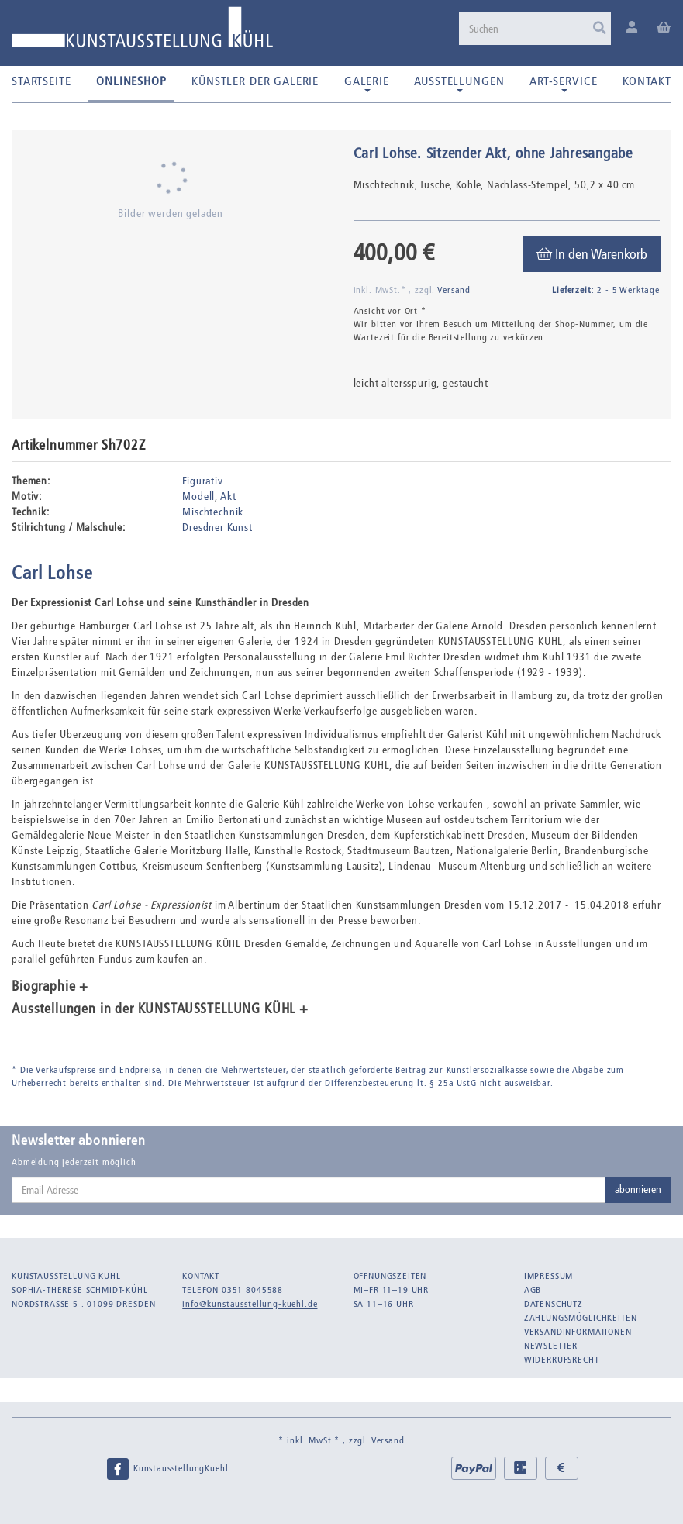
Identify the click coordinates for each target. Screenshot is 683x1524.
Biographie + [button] (50, 987)
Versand (454, 289)
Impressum (549, 1276)
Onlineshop (131, 81)
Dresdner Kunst (217, 527)
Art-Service (563, 83)
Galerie (366, 83)
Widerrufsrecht (561, 1359)
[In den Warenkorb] (592, 254)
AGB (533, 1290)
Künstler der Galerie (255, 81)
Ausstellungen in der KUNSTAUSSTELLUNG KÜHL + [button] (160, 1009)
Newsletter (551, 1345)
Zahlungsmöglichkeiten (580, 1317)
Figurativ (202, 481)
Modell (198, 496)
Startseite (41, 81)
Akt (228, 496)
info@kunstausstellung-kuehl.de (249, 1303)
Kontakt (647, 81)
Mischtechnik (212, 512)
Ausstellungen (459, 83)
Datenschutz (553, 1304)
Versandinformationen (578, 1331)
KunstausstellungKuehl (166, 1469)
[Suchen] (535, 28)
